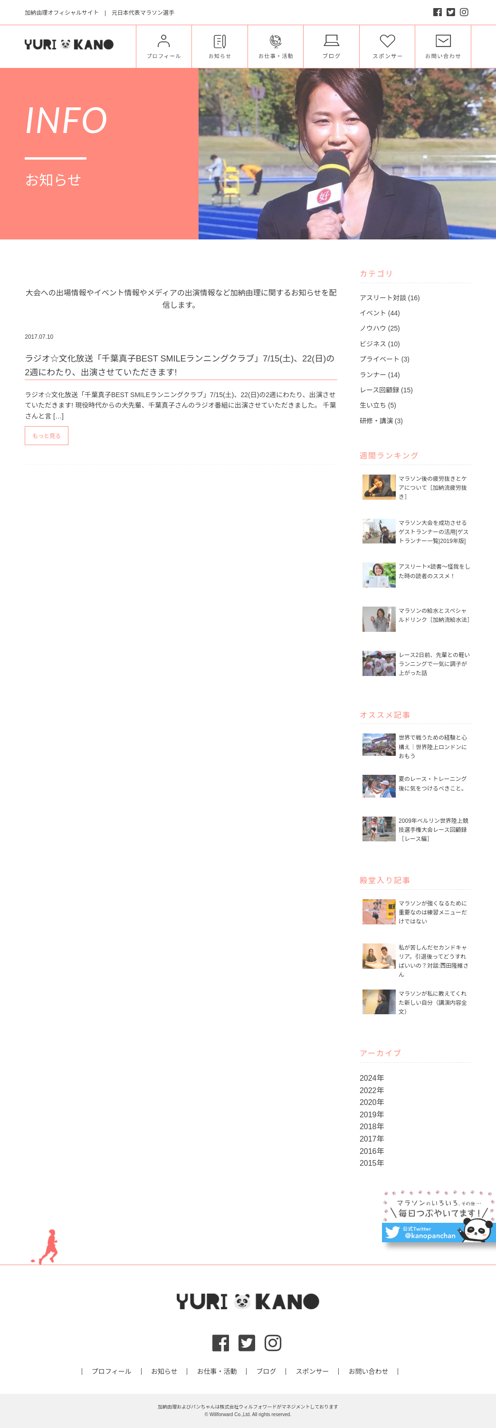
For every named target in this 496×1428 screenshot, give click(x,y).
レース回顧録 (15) (386, 390)
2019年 (372, 1115)
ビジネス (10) (380, 344)
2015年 (372, 1163)
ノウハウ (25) (380, 328)
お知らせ (164, 1371)
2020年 (372, 1102)
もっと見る (46, 436)
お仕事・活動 (217, 1371)
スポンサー (312, 1371)
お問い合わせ (368, 1371)
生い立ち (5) (378, 405)
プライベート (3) (385, 359)
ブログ (266, 1371)
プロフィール (112, 1371)
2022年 (372, 1090)
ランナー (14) (380, 375)
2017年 (372, 1139)
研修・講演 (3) (381, 421)
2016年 (372, 1151)
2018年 (372, 1127)
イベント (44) (380, 313)
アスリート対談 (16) (390, 298)
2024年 (372, 1078)
